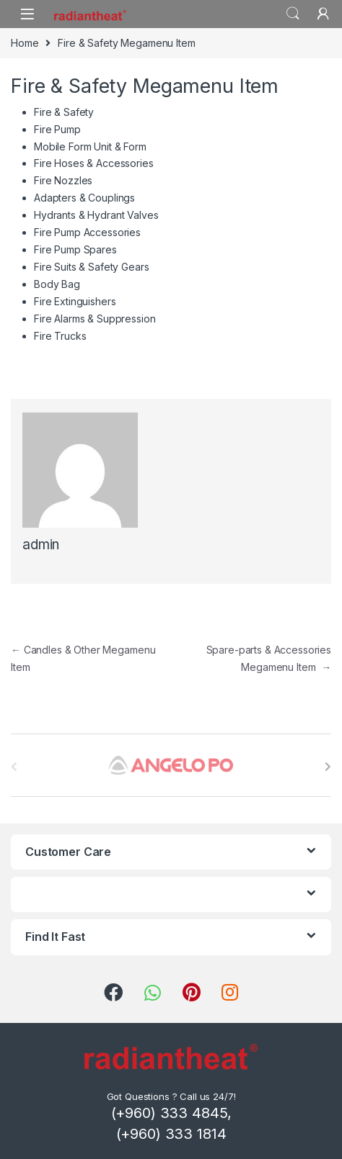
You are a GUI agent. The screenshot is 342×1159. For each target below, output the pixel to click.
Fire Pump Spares (75, 249)
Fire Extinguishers (74, 301)
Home (24, 43)
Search (293, 14)
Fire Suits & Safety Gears (91, 267)
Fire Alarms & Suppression (95, 318)
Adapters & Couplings (84, 197)
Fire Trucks (60, 336)
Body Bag (57, 284)
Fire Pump (57, 129)
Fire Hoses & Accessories (94, 163)
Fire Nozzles (63, 180)
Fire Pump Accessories (87, 232)
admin (40, 544)
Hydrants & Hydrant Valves (96, 215)
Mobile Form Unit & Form (90, 146)
